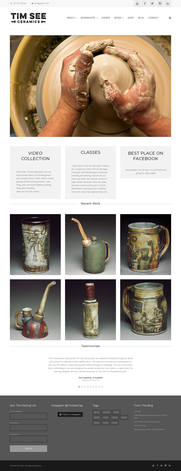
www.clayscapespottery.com (94, 191)
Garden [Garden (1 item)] (97, 417)
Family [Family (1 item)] (116, 412)
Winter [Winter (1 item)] (114, 423)
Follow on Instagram (70, 414)
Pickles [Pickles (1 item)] (124, 417)
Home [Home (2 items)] (106, 417)
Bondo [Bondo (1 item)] (96, 412)
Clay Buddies (131, 170)
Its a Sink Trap (140, 425)
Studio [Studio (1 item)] (105, 423)
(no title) (137, 411)
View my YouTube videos (27, 191)
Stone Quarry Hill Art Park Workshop (149, 429)
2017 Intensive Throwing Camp (147, 422)
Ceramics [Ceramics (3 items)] (106, 412)
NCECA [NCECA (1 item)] (114, 417)
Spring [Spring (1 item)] (96, 423)
